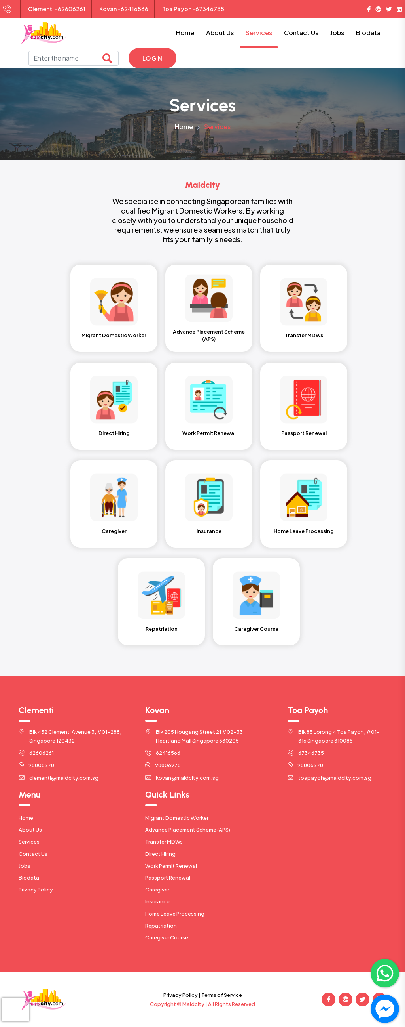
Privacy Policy (36, 889)
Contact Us (301, 33)
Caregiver (157, 889)
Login (152, 58)
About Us (220, 33)
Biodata (368, 33)
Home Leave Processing (174, 914)
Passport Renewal (167, 877)
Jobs (337, 33)
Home (185, 33)
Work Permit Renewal (171, 866)
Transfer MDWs (164, 841)
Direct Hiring (160, 854)
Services (259, 33)
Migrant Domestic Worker (176, 818)
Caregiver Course (166, 937)
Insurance (157, 901)
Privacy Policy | (182, 995)
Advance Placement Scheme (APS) (187, 830)
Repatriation (161, 925)
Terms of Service (221, 995)
